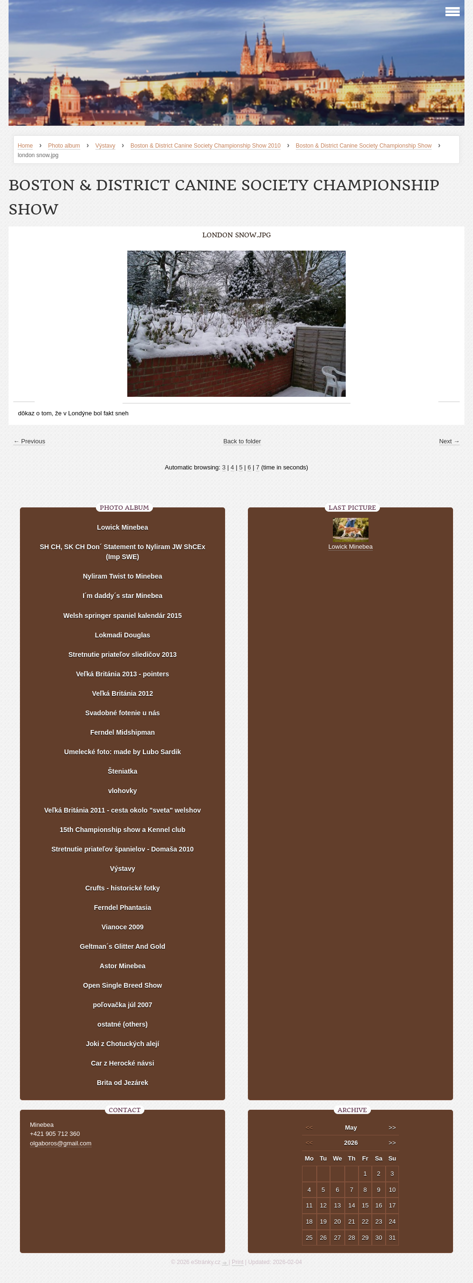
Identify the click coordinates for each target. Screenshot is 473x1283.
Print (238, 1262)
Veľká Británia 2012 (122, 693)
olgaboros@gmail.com (61, 1143)
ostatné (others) (122, 1024)
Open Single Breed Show (122, 985)
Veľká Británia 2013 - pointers (122, 674)
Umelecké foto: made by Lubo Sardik (122, 752)
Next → (449, 441)
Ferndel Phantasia (122, 907)
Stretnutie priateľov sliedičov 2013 (122, 654)
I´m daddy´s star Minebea (122, 595)
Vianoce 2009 (122, 927)
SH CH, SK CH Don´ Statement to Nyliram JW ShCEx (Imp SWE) (123, 552)
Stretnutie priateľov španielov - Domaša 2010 (122, 849)
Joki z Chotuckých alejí (122, 1044)
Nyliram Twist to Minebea (122, 576)
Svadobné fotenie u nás (122, 713)
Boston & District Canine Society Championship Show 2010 (206, 145)
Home (25, 145)
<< (309, 1127)
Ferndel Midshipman (122, 732)
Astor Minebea (122, 966)
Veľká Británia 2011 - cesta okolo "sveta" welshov (122, 810)
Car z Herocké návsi (122, 1063)
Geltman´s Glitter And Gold (122, 946)
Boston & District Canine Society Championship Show (364, 145)
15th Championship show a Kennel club (122, 829)
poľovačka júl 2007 (122, 1005)
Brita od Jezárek (122, 1082)
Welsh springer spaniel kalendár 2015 (122, 615)
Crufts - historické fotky (122, 888)
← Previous (29, 441)
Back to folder (242, 441)
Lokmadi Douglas (123, 635)
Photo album (64, 145)
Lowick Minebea (122, 527)
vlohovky (122, 791)
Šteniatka (122, 771)
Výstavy (105, 145)
